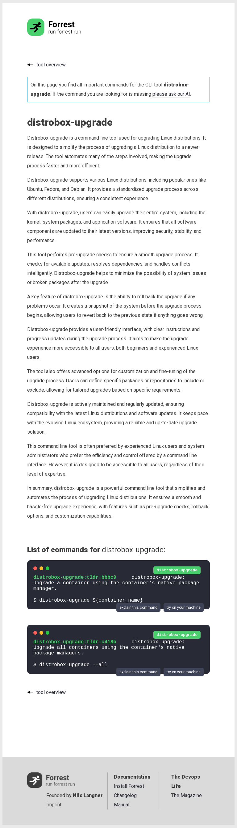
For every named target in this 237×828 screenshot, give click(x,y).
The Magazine (186, 795)
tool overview (51, 65)
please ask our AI (171, 94)
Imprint (53, 805)
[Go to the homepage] (65, 34)
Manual (121, 805)
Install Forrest (129, 786)
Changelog (125, 795)
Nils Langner (88, 795)
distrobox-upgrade (177, 570)
